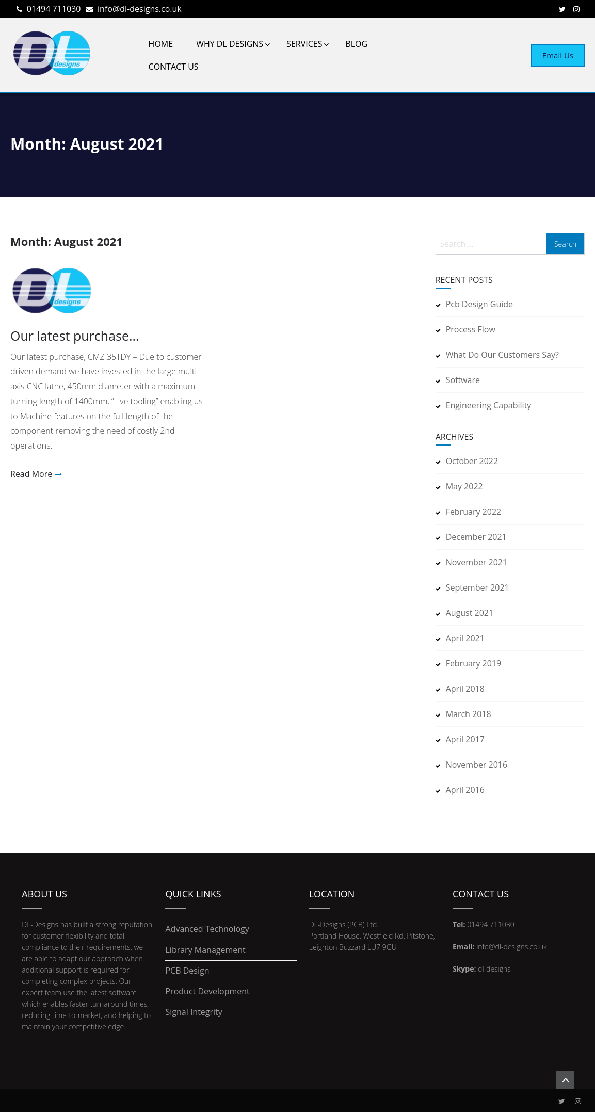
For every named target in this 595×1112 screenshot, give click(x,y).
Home (161, 44)
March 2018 (468, 714)
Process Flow (470, 329)
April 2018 (465, 688)
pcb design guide (479, 304)
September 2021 (477, 587)
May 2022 (464, 486)
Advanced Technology (207, 929)
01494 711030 (54, 8)
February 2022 (474, 511)
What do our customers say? (502, 354)
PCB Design (187, 971)
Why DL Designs (229, 44)
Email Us (557, 55)
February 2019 (474, 663)
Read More (31, 474)
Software (463, 380)
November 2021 (477, 562)
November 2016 (477, 764)
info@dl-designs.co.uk (140, 8)
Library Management (205, 950)
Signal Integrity (193, 1012)
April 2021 (465, 638)
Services (304, 44)
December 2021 (476, 537)
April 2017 (465, 739)
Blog (356, 44)
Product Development (207, 991)
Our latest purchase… (74, 335)
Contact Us (174, 66)
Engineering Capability (489, 405)
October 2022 (472, 461)
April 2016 (465, 790)
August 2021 (470, 612)
